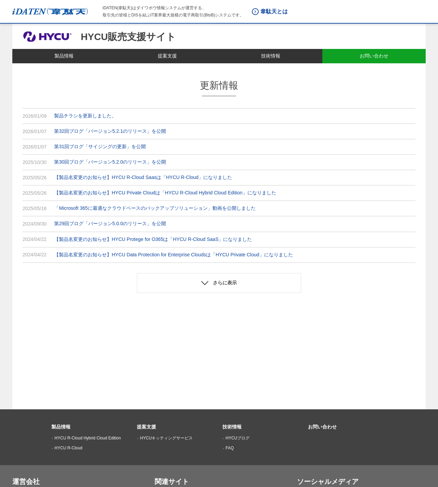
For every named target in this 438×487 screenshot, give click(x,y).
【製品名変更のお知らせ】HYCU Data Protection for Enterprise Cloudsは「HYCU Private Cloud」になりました (173, 254)
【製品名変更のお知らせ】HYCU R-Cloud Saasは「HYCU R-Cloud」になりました (143, 177)
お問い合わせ (322, 427)
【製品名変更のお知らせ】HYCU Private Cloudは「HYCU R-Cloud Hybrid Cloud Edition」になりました (165, 192)
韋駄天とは (274, 11)
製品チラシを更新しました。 (85, 115)
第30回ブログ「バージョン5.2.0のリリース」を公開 (110, 162)
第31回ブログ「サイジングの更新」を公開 (100, 146)
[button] (219, 283)
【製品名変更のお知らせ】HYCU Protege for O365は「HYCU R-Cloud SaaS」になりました (153, 239)
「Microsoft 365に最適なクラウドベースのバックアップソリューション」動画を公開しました (154, 208)
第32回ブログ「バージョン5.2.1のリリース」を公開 (110, 131)
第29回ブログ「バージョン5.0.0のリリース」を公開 (110, 223)
